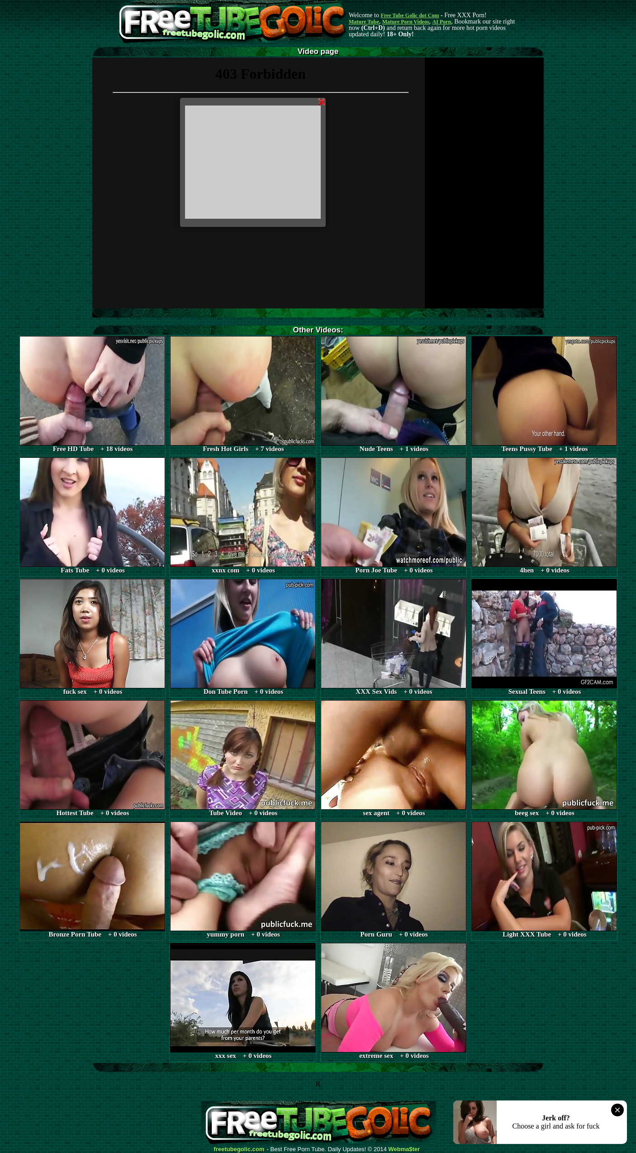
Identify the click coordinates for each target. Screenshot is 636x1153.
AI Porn (441, 22)
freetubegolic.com (239, 1149)
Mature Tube (364, 22)
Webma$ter (404, 1149)
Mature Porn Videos (405, 22)
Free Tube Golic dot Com (409, 15)
